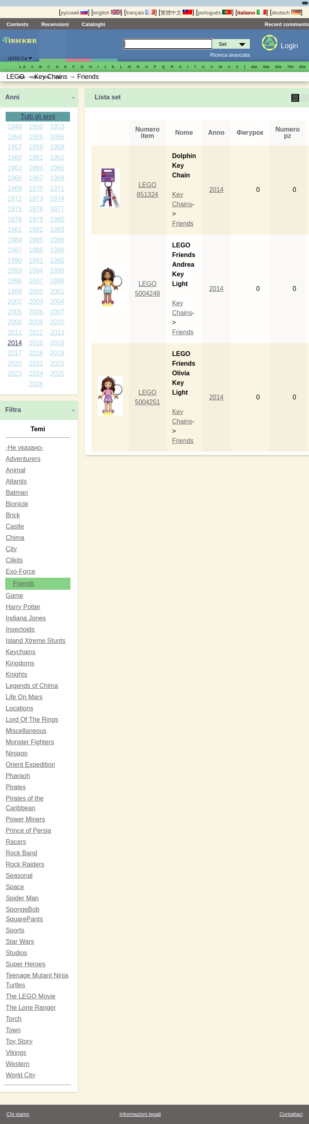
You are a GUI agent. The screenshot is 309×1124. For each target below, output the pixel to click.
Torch (13, 1018)
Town (13, 1030)
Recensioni (55, 24)
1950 (36, 126)
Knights (16, 674)
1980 (57, 219)
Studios (16, 952)
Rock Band (21, 853)
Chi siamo (17, 1114)
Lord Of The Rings (32, 719)
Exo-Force (20, 571)
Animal (15, 470)
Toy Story (19, 1041)
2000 (36, 291)
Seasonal (19, 875)
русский (74, 13)
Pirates (16, 787)
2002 (15, 301)
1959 (57, 147)
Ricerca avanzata (230, 55)
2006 (36, 312)
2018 (36, 353)
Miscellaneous (26, 730)
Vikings (16, 1052)
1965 (57, 168)
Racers (16, 841)
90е (22, 77)
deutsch (286, 13)
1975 (15, 209)
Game (14, 595)
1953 (57, 126)
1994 (36, 270)
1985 (36, 240)
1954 (15, 137)
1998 (57, 281)
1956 (57, 137)
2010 (57, 322)
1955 (36, 137)
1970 (36, 188)
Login (289, 46)
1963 (15, 168)
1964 (36, 168)
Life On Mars (24, 697)
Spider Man (22, 898)
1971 (57, 188)
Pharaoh (18, 775)
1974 (57, 198)
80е (302, 66)
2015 (36, 343)
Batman (17, 492)
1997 (36, 281)
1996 (15, 281)
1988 (36, 250)
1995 (57, 270)
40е (254, 66)
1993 (15, 270)
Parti (104, 45)
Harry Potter (23, 606)
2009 (36, 322)
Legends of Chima (32, 685)
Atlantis (16, 481)
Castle (15, 526)
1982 (36, 229)
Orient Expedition (30, 764)
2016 (57, 343)
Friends (23, 583)
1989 (57, 250)
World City (20, 1075)
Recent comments (287, 24)
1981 (15, 229)
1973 (36, 198)
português (215, 13)
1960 (15, 157)
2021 (36, 363)
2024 (36, 373)
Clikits (14, 560)
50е (266, 66)
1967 (36, 178)
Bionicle (17, 503)
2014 (15, 343)
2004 (57, 301)
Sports (15, 930)
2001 (57, 291)
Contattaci (291, 1114)
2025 (57, 373)
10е (46, 77)
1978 (15, 219)
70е (290, 66)
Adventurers (23, 458)
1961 (36, 157)
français (140, 13)
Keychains (20, 651)
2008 (15, 322)
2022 (57, 363)
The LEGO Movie (31, 996)
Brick (13, 515)
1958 (36, 147)
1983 (57, 229)
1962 (57, 157)
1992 (57, 260)
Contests (17, 24)
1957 (15, 147)
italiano (251, 13)
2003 (36, 301)
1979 (36, 219)
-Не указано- (24, 447)
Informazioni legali (140, 1114)
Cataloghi (93, 24)
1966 (15, 178)
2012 (36, 332)
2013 (57, 332)
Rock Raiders (25, 864)
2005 (15, 312)
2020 (15, 363)
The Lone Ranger (31, 1007)
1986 (57, 240)
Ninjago (16, 753)
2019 (57, 353)
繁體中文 (177, 13)
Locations (19, 708)
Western (17, 1063)
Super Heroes (25, 964)
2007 (57, 312)
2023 (15, 373)
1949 (15, 126)
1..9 (22, 66)
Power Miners (25, 819)
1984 (15, 240)
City (11, 549)
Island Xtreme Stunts (36, 640)
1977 (57, 209)
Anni (12, 97)
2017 (15, 353)
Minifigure (78, 45)
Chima (15, 537)
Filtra (13, 409)
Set (52, 45)
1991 (36, 260)
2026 (36, 384)
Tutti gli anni (38, 116)
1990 (15, 260)
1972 (15, 198)
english (107, 13)
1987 (15, 250)
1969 (15, 188)
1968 (57, 178)
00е (34, 77)
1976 (36, 209)
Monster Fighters (30, 742)
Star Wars (20, 941)
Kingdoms (20, 663)
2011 (15, 332)
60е (278, 66)
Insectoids (20, 629)
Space (15, 886)
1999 (15, 291)
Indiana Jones (26, 618)
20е (58, 77)
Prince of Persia (28, 830)
